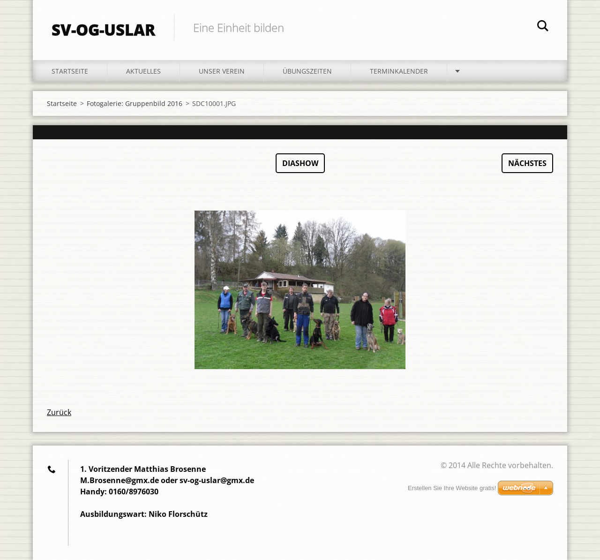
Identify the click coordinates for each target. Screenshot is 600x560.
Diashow (300, 163)
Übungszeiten (307, 71)
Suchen (542, 27)
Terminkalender (399, 71)
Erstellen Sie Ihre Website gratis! (452, 488)
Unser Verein (222, 71)
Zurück (59, 412)
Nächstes (527, 163)
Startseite (70, 71)
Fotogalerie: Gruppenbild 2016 (134, 103)
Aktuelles (143, 71)
